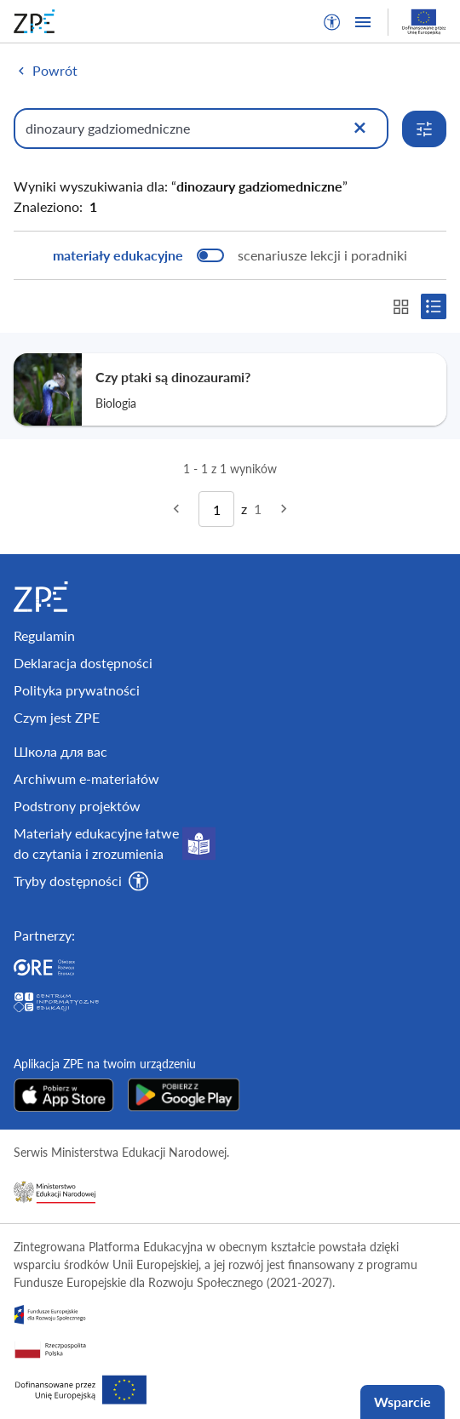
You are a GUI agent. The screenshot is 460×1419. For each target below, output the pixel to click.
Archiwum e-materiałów (86, 778)
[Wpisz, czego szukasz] (201, 128)
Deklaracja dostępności (83, 663)
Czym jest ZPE (57, 717)
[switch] (230, 255)
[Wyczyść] (359, 128)
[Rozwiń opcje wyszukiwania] (424, 129)
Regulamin (44, 635)
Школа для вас (60, 751)
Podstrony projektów (77, 806)
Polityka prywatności (77, 690)
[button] (332, 22)
